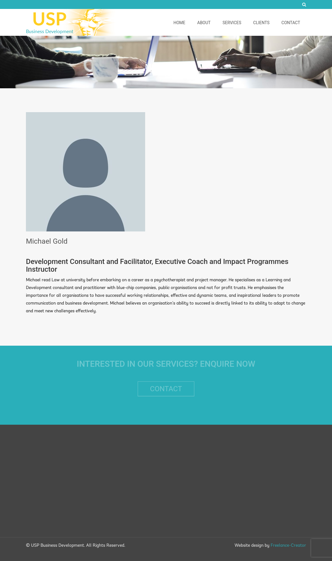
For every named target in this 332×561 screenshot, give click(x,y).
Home (179, 22)
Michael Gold (47, 241)
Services (232, 22)
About (204, 22)
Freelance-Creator (288, 545)
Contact (290, 22)
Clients (261, 22)
